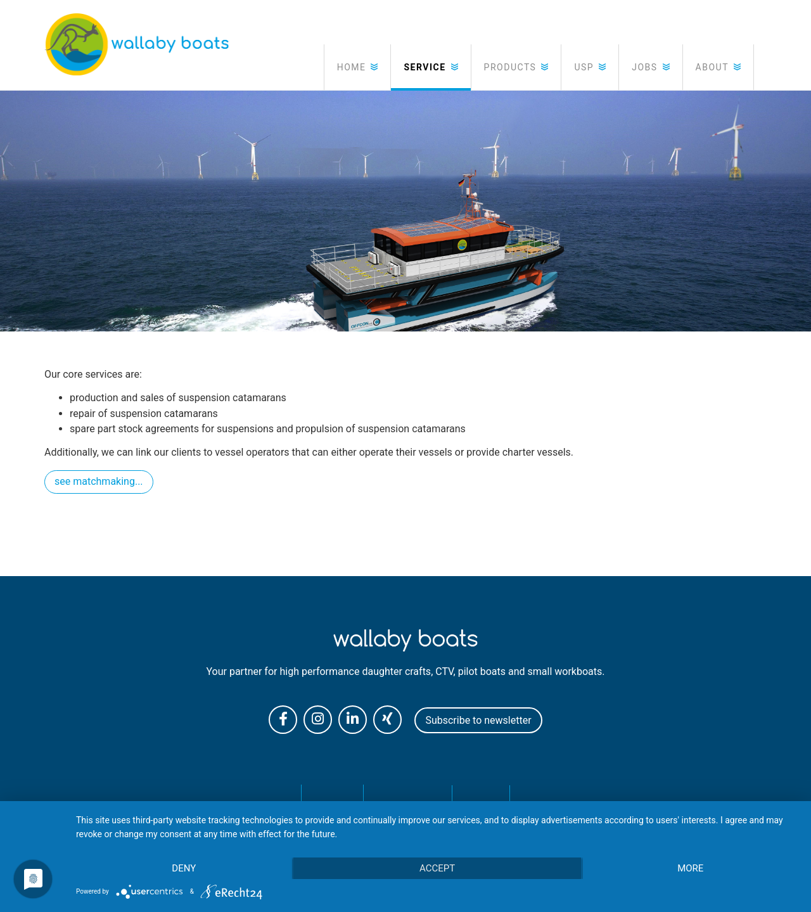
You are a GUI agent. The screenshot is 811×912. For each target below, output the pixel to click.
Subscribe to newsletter (478, 720)
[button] (357, 67)
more (690, 868)
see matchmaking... (98, 481)
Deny (184, 868)
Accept (437, 868)
